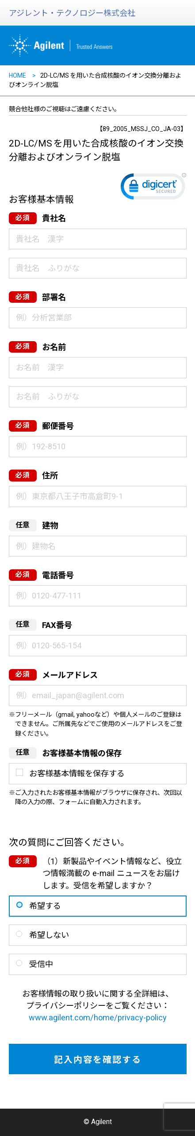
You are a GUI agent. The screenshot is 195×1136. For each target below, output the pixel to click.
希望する (45, 905)
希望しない (49, 935)
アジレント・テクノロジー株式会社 (72, 13)
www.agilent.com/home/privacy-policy (98, 1017)
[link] (153, 188)
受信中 (41, 964)
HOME (17, 75)
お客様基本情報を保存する (77, 773)
